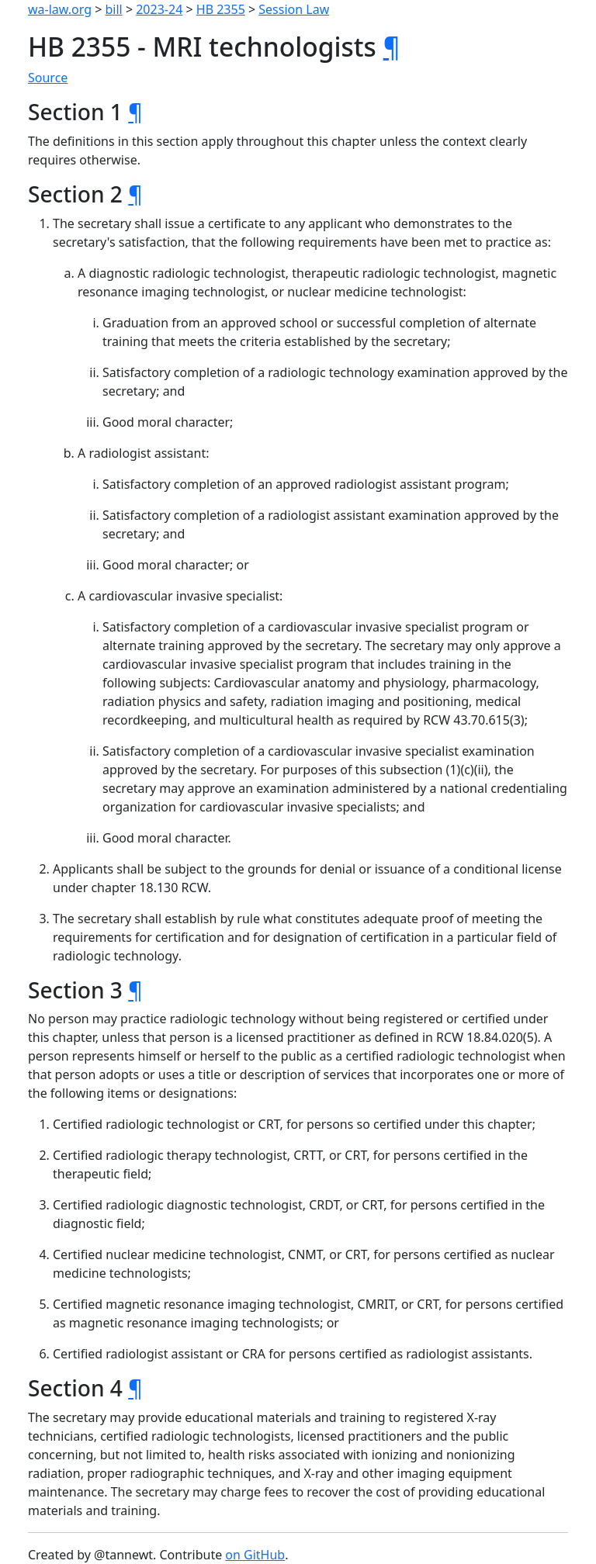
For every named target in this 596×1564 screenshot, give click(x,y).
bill (114, 9)
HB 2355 (220, 9)
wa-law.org (60, 9)
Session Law (293, 9)
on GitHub (255, 1554)
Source (48, 77)
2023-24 (159, 9)
